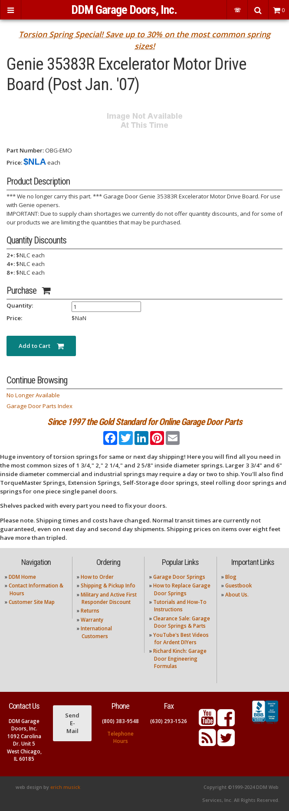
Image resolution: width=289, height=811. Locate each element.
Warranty (92, 619)
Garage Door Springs (179, 577)
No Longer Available (33, 395)
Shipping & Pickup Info (108, 585)
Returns (90, 610)
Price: (14, 162)
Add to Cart (41, 346)
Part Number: (25, 150)
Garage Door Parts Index (39, 406)
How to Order (97, 577)
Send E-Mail (72, 723)
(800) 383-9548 (120, 721)
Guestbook (238, 585)
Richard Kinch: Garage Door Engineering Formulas (180, 658)
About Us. (237, 594)
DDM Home (22, 577)
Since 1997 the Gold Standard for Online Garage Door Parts (144, 421)
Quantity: (20, 305)
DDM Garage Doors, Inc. (124, 10)
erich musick (65, 787)
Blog (230, 577)
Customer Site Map (32, 602)
